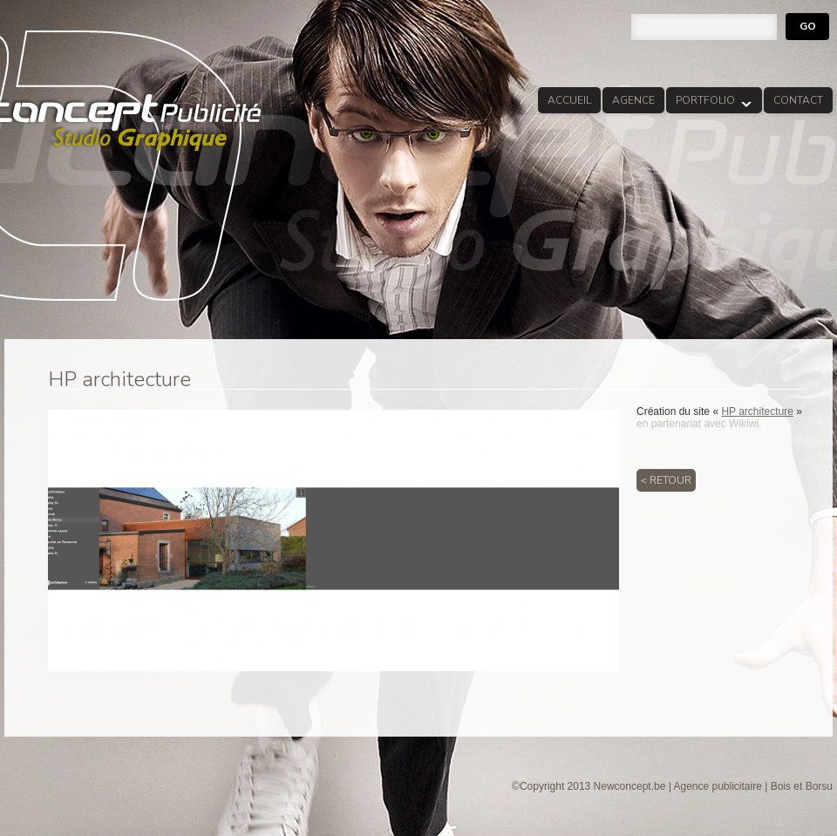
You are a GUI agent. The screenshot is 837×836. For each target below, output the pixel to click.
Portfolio (709, 103)
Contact (798, 100)
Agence (633, 100)
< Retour (666, 480)
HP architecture (757, 411)
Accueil (569, 100)
